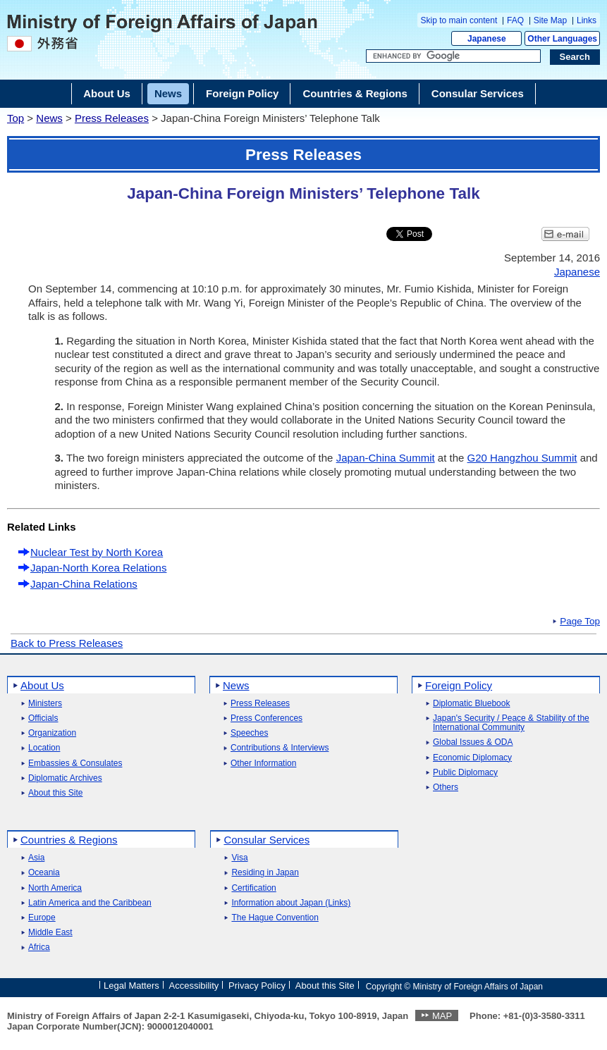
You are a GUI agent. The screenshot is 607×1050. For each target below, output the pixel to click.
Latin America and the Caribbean (90, 903)
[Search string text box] (453, 56)
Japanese (486, 39)
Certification (253, 888)
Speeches (249, 733)
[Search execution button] (575, 57)
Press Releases (112, 118)
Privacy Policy (257, 985)
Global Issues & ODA (473, 742)
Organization (52, 733)
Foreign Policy (458, 685)
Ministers (45, 703)
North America (55, 888)
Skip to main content (459, 20)
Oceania (44, 872)
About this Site (55, 793)
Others (445, 787)
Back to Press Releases (67, 643)
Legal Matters (131, 985)
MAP (442, 1016)
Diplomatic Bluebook (471, 703)
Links (586, 20)
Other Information (263, 763)
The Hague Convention (274, 917)
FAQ (515, 20)
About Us (42, 685)
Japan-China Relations (83, 584)
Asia (36, 858)
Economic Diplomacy (472, 757)
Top (15, 118)
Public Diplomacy (465, 772)
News (49, 118)
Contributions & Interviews (280, 748)
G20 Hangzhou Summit (522, 458)
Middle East (50, 932)
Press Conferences (266, 718)
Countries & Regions (69, 840)
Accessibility (194, 985)
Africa (39, 947)
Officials (43, 718)
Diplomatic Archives (65, 778)
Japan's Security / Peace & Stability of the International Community (511, 723)
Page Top (580, 621)
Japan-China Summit (385, 458)
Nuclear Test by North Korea (96, 552)
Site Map (550, 20)
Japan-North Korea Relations (98, 568)
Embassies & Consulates (75, 763)
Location (44, 748)
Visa (239, 858)
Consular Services (266, 840)
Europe (42, 917)
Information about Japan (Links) (290, 903)
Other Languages (562, 39)
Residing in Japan (264, 872)
